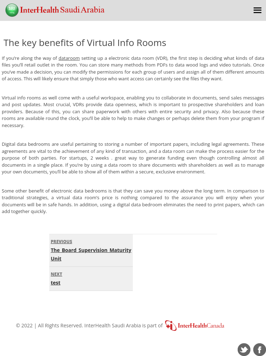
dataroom (69, 58)
